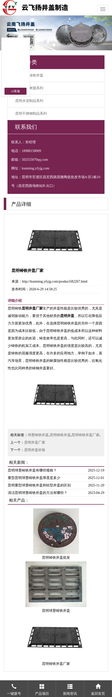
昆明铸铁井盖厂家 (86, 435)
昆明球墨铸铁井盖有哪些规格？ (32, 470)
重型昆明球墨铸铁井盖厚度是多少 (34, 478)
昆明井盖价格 (34, 450)
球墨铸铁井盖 (38, 435)
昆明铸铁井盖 (60, 435)
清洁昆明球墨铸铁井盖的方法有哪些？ (37, 493)
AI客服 (15, 91)
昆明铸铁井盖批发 (56, 557)
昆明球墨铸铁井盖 (29, 75)
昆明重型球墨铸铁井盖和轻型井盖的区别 (39, 485)
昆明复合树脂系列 (29, 88)
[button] (8, 32)
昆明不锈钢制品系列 (31, 113)
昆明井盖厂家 (34, 442)
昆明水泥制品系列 (29, 101)
